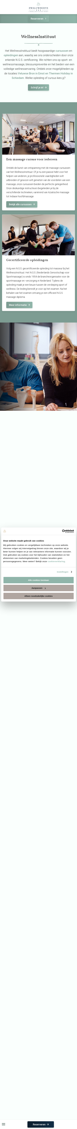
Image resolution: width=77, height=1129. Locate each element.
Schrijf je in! (39, 87)
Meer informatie (20, 305)
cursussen (62, 50)
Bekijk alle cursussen (22, 204)
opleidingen (11, 55)
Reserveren (39, 19)
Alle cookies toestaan (38, 580)
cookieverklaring (56, 561)
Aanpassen (39, 588)
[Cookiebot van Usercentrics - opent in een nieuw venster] (62, 531)
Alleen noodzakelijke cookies (38, 596)
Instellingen (62, 572)
